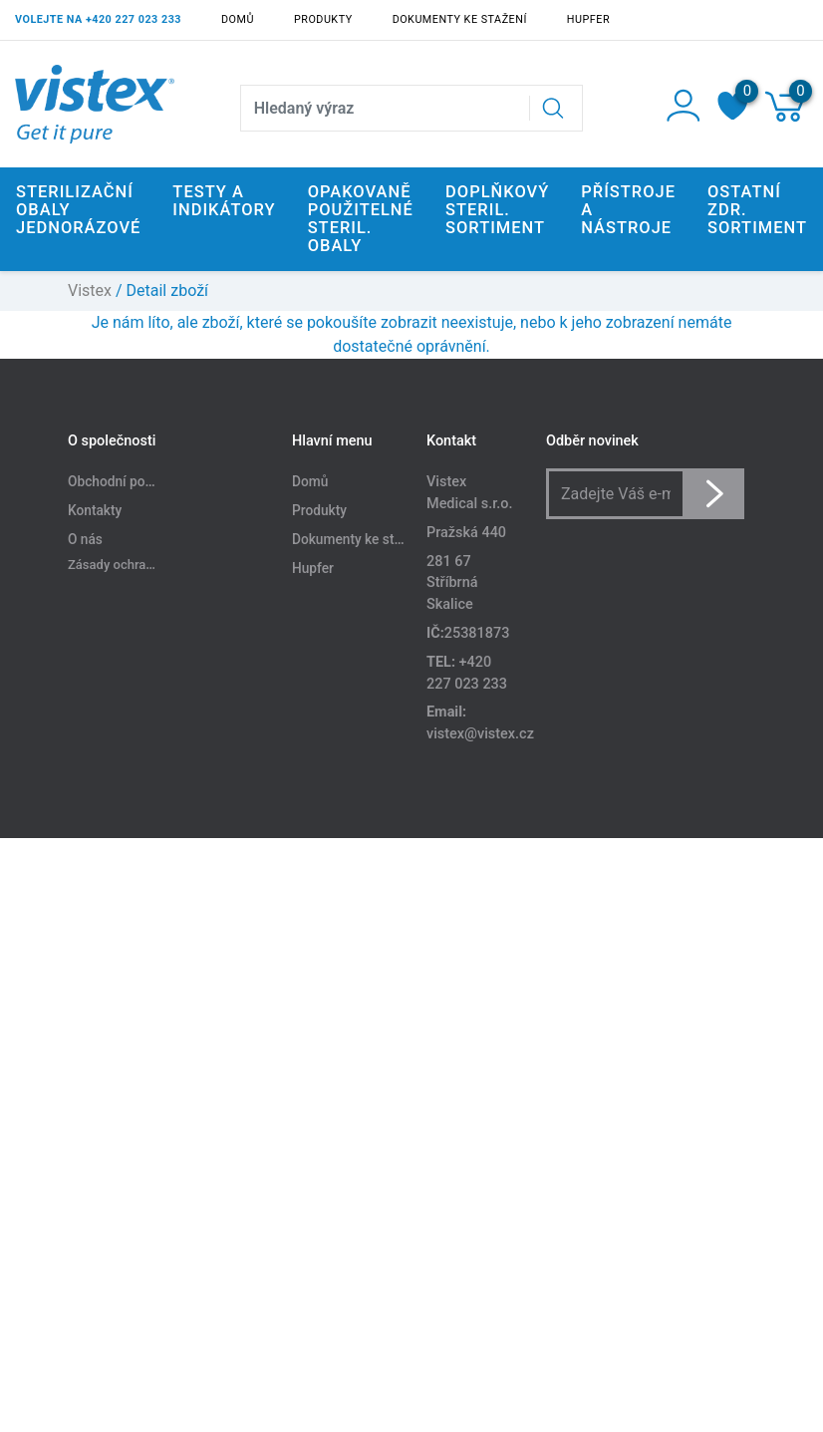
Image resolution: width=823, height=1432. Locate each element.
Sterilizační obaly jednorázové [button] (78, 209)
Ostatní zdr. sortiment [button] (757, 209)
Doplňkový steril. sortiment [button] (497, 209)
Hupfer (588, 19)
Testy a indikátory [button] (223, 200)
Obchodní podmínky (128, 481)
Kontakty (95, 510)
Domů (237, 19)
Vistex (90, 290)
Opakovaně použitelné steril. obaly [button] (360, 218)
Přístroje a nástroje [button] (628, 209)
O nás (85, 539)
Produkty (323, 19)
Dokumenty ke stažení (460, 19)
